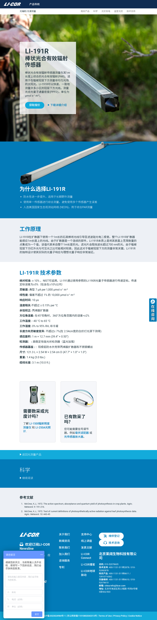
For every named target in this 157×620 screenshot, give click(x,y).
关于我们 (64, 534)
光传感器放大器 (73, 436)
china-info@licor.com (115, 585)
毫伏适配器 (82, 432)
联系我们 (64, 547)
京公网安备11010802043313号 (82, 616)
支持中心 (86, 534)
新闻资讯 (64, 541)
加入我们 (64, 554)
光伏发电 (105, 11)
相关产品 (85, 11)
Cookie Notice (135, 616)
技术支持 (131, 11)
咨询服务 (64, 560)
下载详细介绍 (57, 105)
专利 (61, 567)
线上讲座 (86, 541)
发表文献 (86, 547)
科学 (95, 11)
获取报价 (34, 105)
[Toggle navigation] (32, 4)
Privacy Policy (120, 616)
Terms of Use (105, 616)
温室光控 (118, 11)
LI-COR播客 (88, 564)
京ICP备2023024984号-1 (53, 616)
